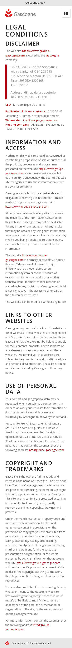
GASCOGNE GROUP (35, 2)
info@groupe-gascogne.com (41, 120)
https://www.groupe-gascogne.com (27, 206)
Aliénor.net (45, 642)
